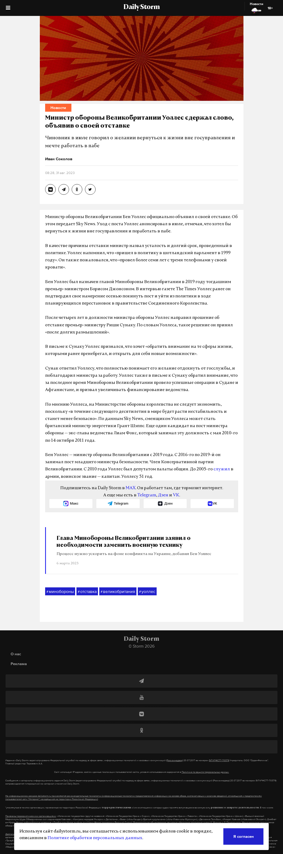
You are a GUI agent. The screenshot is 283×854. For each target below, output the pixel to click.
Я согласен (243, 836)
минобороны (60, 591)
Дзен (163, 495)
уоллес (147, 591)
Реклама (19, 663)
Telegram (146, 495)
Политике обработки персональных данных (95, 838)
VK (176, 495)
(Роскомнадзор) (174, 760)
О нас (16, 654)
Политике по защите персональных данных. (205, 772)
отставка (87, 591)
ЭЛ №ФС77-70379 (219, 760)
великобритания (118, 591)
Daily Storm (141, 7)
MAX (130, 488)
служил (221, 469)
